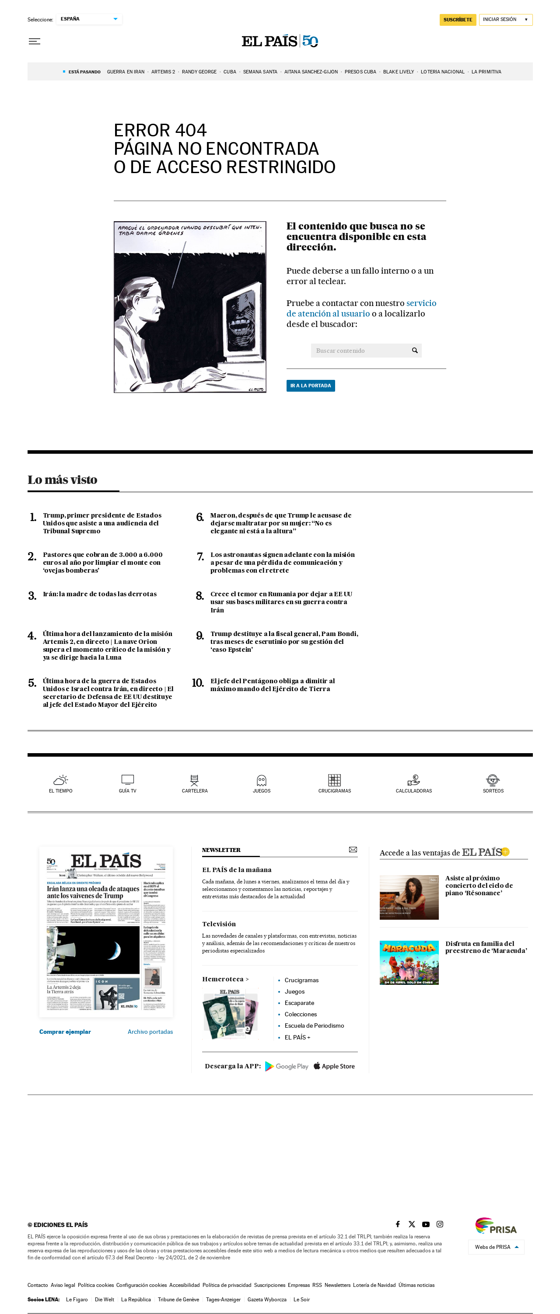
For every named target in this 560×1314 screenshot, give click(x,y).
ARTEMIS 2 (163, 72)
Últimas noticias (416, 1285)
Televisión (219, 924)
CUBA (230, 72)
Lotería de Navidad (374, 1285)
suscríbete (458, 20)
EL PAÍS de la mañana (237, 870)
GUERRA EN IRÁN (125, 72)
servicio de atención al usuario (362, 308)
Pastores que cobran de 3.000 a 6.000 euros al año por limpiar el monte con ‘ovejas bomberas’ (103, 563)
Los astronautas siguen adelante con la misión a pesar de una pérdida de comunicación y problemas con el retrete (282, 563)
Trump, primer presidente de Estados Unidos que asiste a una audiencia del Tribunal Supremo (102, 524)
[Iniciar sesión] (506, 20)
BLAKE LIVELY (398, 72)
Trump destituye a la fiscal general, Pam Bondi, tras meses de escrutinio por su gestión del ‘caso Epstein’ (284, 642)
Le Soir (302, 1299)
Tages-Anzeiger (223, 1299)
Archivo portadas (150, 1031)
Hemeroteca (223, 980)
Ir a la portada (310, 385)
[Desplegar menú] (35, 42)
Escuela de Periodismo (314, 1025)
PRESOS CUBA (360, 72)
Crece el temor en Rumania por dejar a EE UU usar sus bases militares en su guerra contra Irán (281, 602)
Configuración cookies (141, 1285)
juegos (261, 791)
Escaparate (299, 1002)
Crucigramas (334, 791)
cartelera (195, 791)
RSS (317, 1285)
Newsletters (337, 1285)
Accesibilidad (184, 1285)
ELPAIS (486, 851)
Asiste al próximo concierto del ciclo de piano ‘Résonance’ (479, 886)
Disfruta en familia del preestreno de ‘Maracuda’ (486, 948)
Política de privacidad (227, 1285)
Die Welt (104, 1299)
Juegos (294, 991)
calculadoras (414, 791)
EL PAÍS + (298, 1037)
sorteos (493, 791)
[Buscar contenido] (415, 351)
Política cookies (96, 1285)
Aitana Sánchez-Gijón (311, 72)
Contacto (38, 1285)
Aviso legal (63, 1285)
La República (136, 1299)
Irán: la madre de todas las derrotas (100, 594)
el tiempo (61, 791)
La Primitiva (486, 72)
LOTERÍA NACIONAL (443, 72)
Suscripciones (269, 1285)
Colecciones (301, 1014)
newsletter (221, 850)
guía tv (127, 791)
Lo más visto (63, 479)
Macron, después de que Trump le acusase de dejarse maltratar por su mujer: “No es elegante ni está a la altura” (281, 524)
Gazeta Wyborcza (267, 1299)
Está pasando (85, 71)
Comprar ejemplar (65, 1031)
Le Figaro (77, 1299)
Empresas (299, 1285)
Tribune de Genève (178, 1299)
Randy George (199, 72)
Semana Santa (260, 72)
